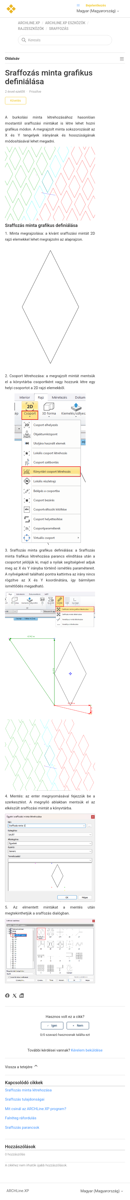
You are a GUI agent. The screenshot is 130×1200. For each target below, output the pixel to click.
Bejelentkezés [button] (96, 5)
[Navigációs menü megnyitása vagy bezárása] (79, 5)
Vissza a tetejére (21, 1066)
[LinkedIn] (22, 996)
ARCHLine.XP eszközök (65, 23)
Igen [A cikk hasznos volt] (54, 1025)
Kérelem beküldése (87, 1050)
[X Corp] (15, 996)
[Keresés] (65, 40)
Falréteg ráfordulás (20, 1118)
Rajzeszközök (31, 29)
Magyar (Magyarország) (98, 11)
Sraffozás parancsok (22, 1127)
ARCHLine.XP (29, 23)
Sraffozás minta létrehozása (28, 1090)
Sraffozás (59, 29)
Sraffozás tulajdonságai (24, 1099)
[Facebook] (8, 996)
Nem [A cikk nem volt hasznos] (80, 1025)
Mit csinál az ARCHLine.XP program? (35, 1109)
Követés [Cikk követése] (15, 100)
